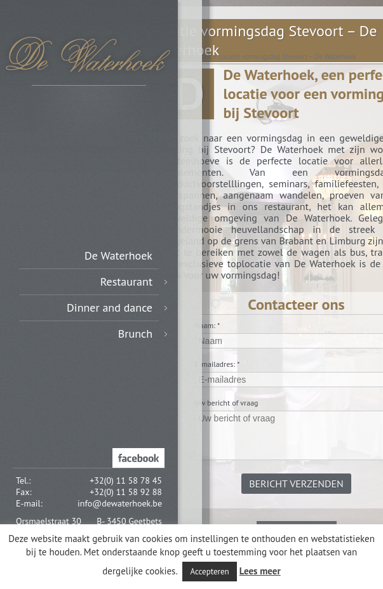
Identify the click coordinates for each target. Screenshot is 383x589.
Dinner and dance (117, 307)
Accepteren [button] (209, 571)
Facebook (138, 458)
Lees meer (260, 571)
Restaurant (133, 281)
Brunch (142, 333)
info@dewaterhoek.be (119, 503)
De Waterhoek (118, 255)
